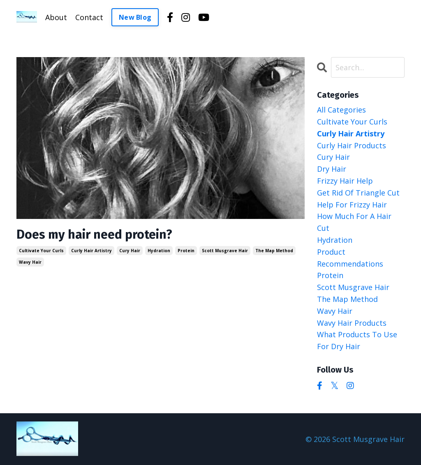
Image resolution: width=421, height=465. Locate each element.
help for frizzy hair (352, 204)
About (56, 17)
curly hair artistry (91, 250)
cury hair (129, 250)
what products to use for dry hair (357, 340)
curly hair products (351, 145)
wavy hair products (351, 323)
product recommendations (350, 258)
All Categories (341, 110)
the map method (274, 250)
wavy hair (30, 262)
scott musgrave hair (225, 250)
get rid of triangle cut (358, 193)
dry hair (331, 169)
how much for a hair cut (354, 222)
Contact (89, 17)
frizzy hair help (345, 181)
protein (186, 250)
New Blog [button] (135, 17)
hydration (159, 250)
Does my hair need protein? (94, 234)
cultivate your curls (41, 250)
